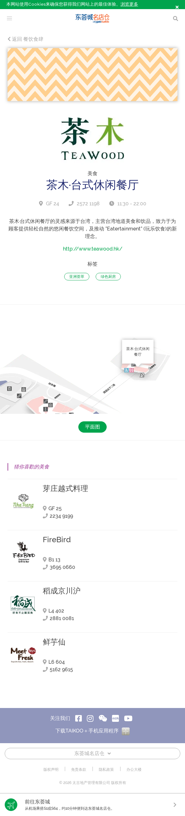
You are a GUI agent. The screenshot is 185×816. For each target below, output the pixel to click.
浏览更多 (129, 4)
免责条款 (78, 769)
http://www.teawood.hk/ (92, 249)
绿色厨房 (108, 276)
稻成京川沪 (62, 590)
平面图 (92, 427)
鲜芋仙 (54, 642)
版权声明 (51, 769)
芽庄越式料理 (65, 488)
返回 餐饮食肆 (25, 39)
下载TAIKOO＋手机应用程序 (92, 731)
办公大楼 (134, 769)
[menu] (9, 18)
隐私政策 (106, 769)
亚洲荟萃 (76, 276)
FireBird (57, 539)
